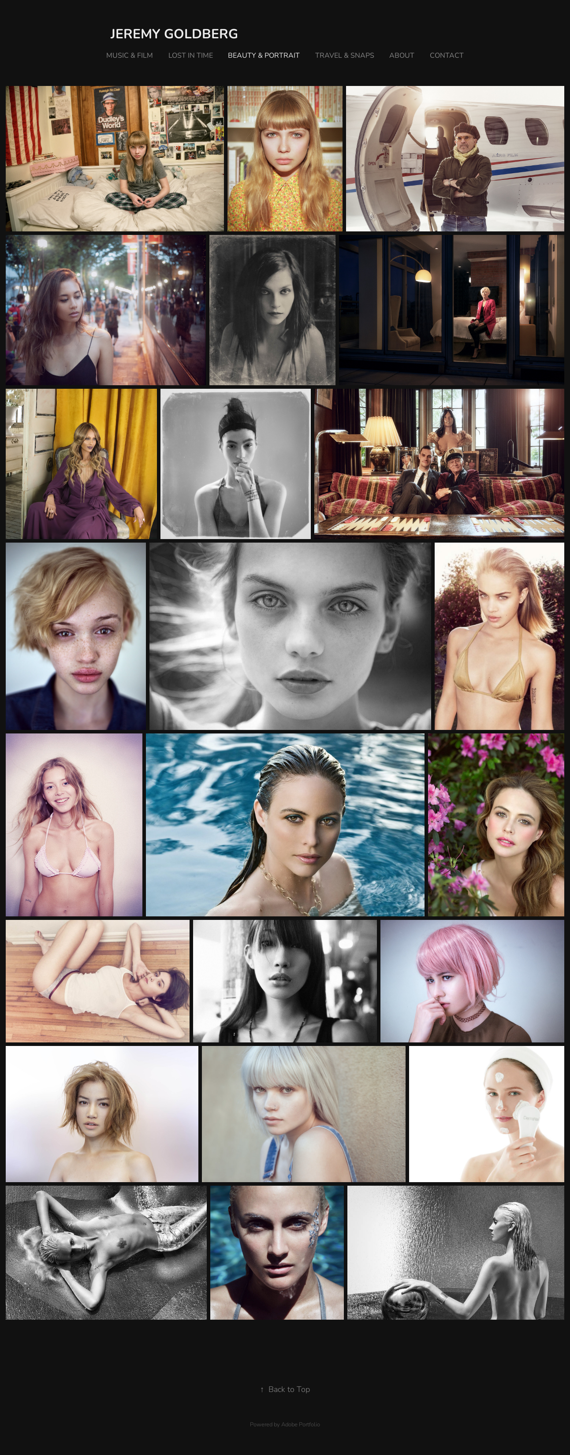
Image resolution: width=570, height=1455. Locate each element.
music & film (129, 55)
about (401, 55)
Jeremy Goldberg (174, 33)
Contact (447, 55)
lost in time (190, 55)
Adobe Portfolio (300, 1424)
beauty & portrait (264, 55)
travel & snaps (344, 55)
